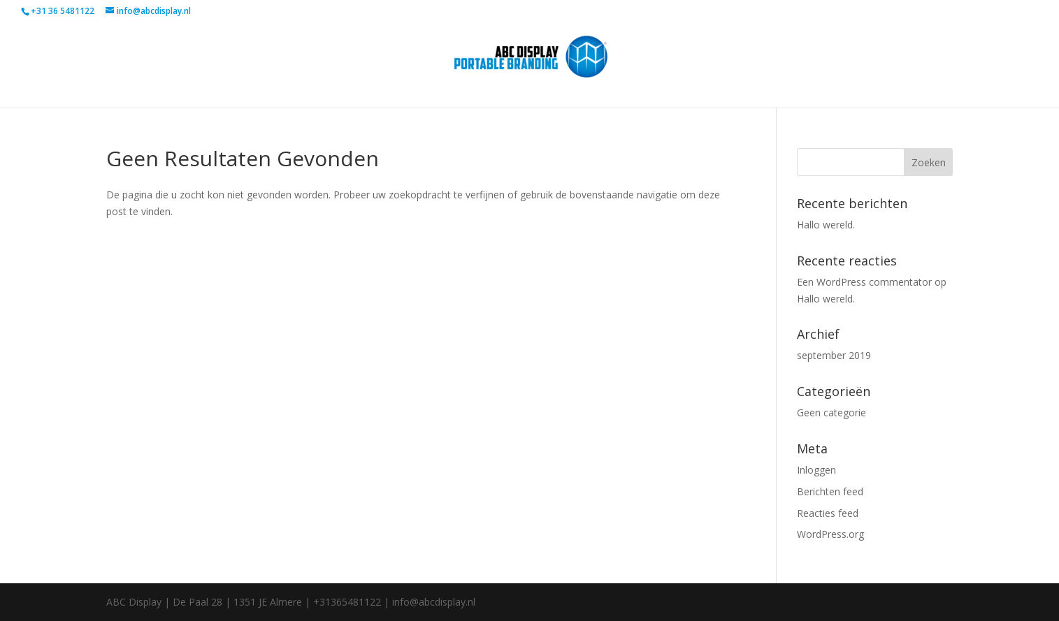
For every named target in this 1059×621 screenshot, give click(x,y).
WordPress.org (830, 534)
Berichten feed (830, 491)
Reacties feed (827, 513)
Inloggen (816, 469)
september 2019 (834, 355)
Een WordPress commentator (864, 281)
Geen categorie (831, 412)
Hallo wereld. (826, 224)
